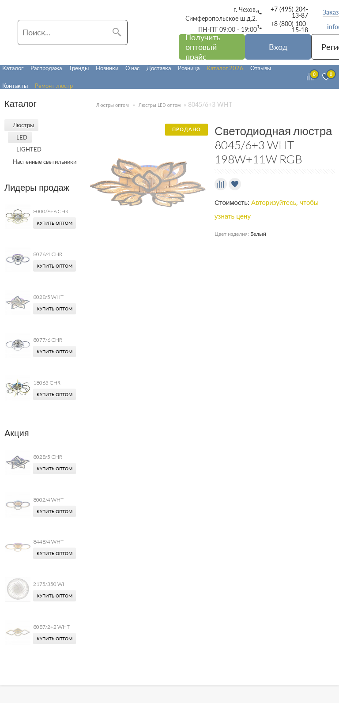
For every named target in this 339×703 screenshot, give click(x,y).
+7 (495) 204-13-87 (289, 12)
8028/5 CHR (47, 457)
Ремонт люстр (54, 85)
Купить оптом (54, 223)
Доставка (159, 68)
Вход (278, 47)
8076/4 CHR (47, 254)
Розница (189, 68)
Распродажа (46, 68)
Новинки (107, 68)
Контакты (15, 85)
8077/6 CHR (47, 339)
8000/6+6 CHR (50, 211)
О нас (132, 68)
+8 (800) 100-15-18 (289, 27)
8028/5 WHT (48, 297)
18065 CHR (46, 382)
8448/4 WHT (48, 541)
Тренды (79, 68)
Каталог (12, 68)
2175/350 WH (50, 584)
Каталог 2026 (225, 68)
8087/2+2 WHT (51, 627)
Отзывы (260, 68)
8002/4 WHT (48, 499)
